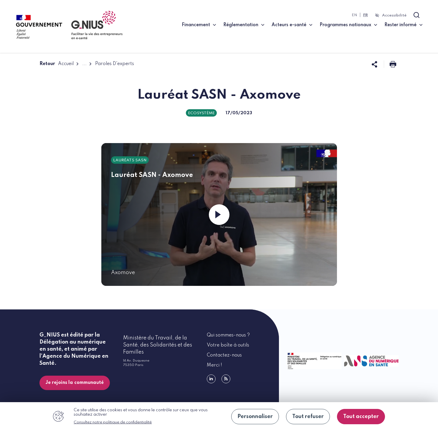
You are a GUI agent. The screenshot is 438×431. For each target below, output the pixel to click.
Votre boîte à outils (228, 345)
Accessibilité (394, 15)
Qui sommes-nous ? (228, 335)
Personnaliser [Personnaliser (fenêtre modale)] (255, 416)
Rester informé (400, 25)
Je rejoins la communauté (75, 382)
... (84, 64)
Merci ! (214, 365)
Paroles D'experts (114, 64)
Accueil (66, 64)
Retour (47, 64)
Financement (196, 25)
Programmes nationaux (345, 25)
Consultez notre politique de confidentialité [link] (113, 422)
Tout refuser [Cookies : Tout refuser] (308, 416)
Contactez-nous (224, 355)
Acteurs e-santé (289, 25)
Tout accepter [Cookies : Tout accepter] (361, 416)
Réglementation (240, 25)
